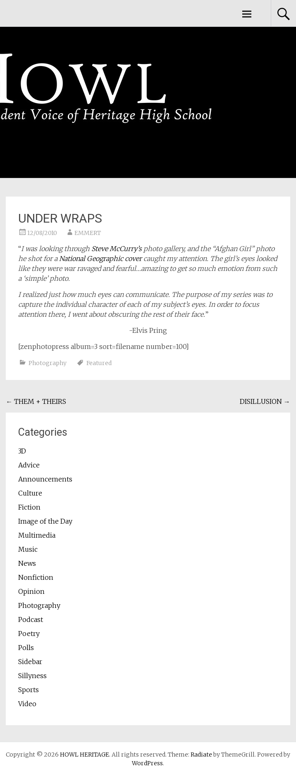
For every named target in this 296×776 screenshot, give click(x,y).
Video (27, 704)
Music (28, 549)
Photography (48, 363)
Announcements (45, 479)
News (27, 563)
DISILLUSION (265, 401)
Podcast (30, 619)
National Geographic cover (100, 258)
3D (22, 451)
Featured (99, 363)
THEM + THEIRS (36, 401)
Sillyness (32, 676)
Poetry (29, 633)
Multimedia (36, 535)
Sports (28, 690)
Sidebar (30, 661)
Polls (26, 647)
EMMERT (87, 233)
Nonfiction (35, 577)
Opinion (31, 591)
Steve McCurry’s (116, 248)
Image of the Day (45, 521)
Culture (30, 493)
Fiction (29, 507)
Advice (29, 465)
